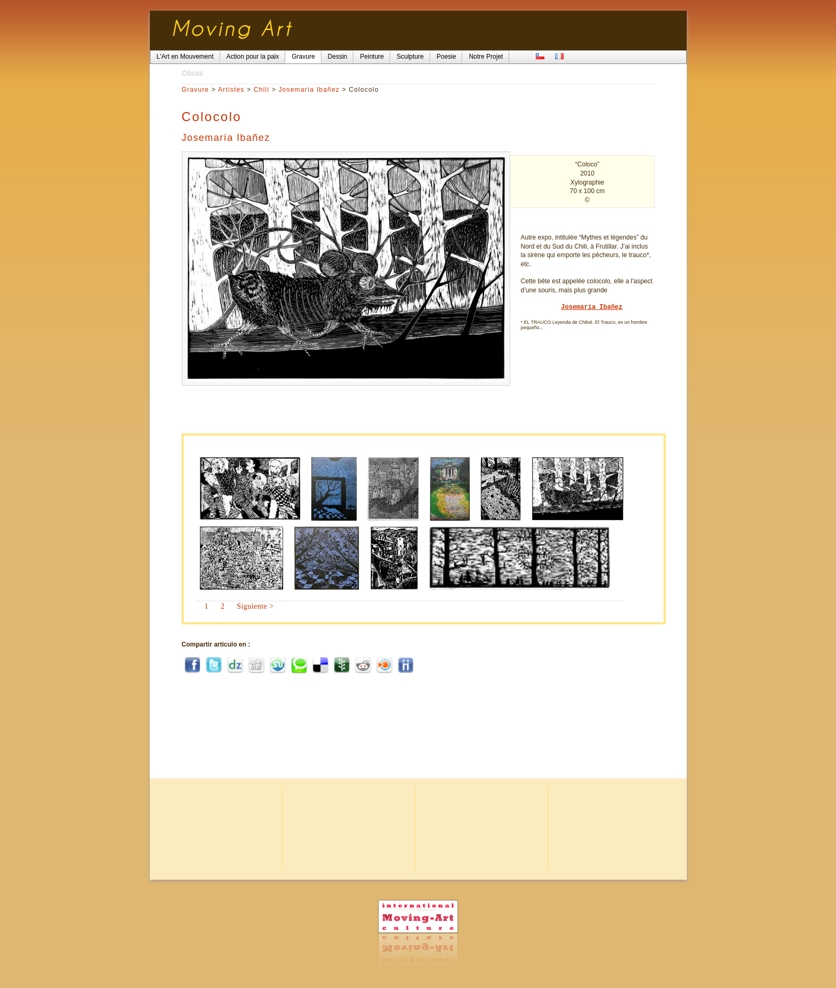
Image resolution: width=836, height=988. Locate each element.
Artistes (231, 89)
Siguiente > (255, 606)
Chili (261, 89)
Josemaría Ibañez (309, 89)
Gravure (196, 89)
